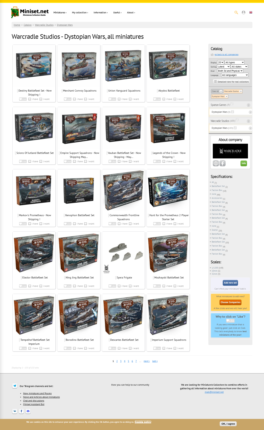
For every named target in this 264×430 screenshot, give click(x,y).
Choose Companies (230, 302)
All (213, 182)
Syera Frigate (124, 277)
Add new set (230, 282)
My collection (79, 12)
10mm (214, 270)
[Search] (236, 12)
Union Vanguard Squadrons (124, 90)
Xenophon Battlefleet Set (79, 215)
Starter (215, 230)
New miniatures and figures (37, 393)
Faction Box (217, 190)
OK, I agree (228, 423)
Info (244, 163)
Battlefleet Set (218, 186)
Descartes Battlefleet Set (124, 340)
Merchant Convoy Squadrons (79, 90)
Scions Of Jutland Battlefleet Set (35, 153)
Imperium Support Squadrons (169, 340)
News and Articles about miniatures (41, 396)
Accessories (217, 198)
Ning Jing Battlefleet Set (80, 277)
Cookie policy (143, 421)
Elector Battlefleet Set (35, 277)
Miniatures (59, 12)
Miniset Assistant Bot (33, 404)
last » (155, 361)
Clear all (215, 91)
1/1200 (215, 267)
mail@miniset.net (214, 391)
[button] (243, 12)
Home (17, 25)
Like (231, 320)
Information (100, 12)
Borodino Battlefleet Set (80, 340)
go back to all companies (226, 54)
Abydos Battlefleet (169, 90)
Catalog (28, 25)
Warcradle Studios (44, 25)
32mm (214, 274)
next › (147, 361)
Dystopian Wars (65, 25)
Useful (116, 12)
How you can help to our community (130, 384)
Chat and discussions (33, 400)
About (130, 12)
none (214, 194)
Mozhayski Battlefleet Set (169, 277)
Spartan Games (218, 105)
